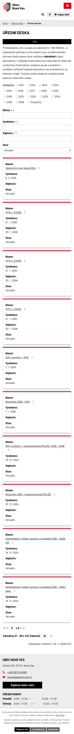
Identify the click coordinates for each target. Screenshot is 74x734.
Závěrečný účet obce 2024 (23, 168)
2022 (33, 96)
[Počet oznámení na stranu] (47, 636)
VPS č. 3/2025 (16, 212)
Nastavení (53, 729)
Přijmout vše (22, 729)
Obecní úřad (17, 23)
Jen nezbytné (38, 729)
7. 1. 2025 (10, 367)
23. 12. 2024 (12, 459)
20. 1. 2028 (11, 232)
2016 (20, 90)
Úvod (5, 23)
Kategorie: (9, 84)
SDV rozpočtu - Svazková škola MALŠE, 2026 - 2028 (34, 447)
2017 (32, 90)
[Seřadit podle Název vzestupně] (13, 109)
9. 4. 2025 (10, 177)
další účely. (60, 715)
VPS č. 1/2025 (15, 309)
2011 (21, 85)
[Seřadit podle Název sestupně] (13, 110)
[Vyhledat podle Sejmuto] (37, 139)
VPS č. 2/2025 (16, 260)
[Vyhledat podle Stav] (37, 150)
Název (7, 110)
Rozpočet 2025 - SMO (20, 401)
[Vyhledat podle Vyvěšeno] (37, 127)
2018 (43, 90)
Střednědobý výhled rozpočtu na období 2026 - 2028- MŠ (35, 540)
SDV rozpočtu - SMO (19, 357)
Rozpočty (36, 102)
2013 (44, 85)
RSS (51, 41)
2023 (45, 96)
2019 (55, 90)
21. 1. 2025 (11, 222)
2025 (9, 102)
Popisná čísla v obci (22, 685)
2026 (21, 102)
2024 (57, 96)
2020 (9, 96)
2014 (56, 85)
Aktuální (10, 193)
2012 (32, 85)
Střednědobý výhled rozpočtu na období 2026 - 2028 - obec (35, 589)
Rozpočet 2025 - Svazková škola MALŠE (30, 494)
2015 (9, 90)
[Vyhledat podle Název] (37, 116)
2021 (21, 96)
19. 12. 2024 (11, 552)
